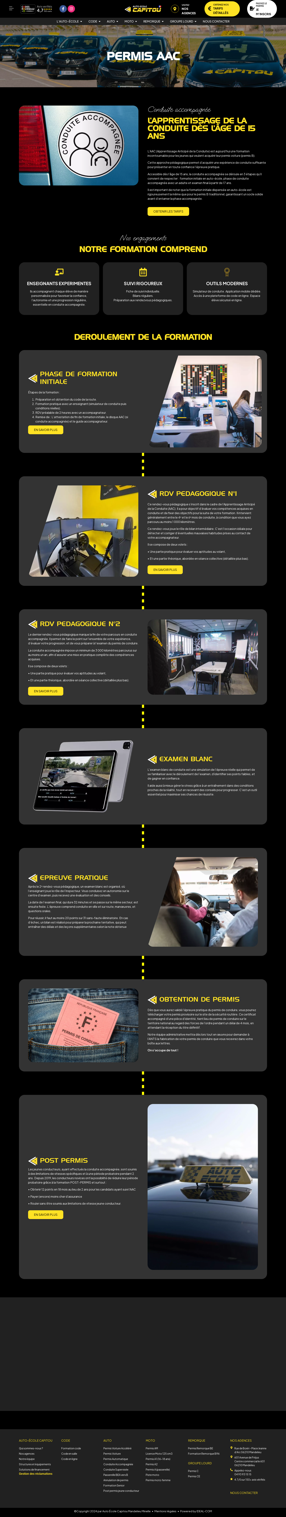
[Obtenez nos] (209, 8)
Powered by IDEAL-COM (196, 1511)
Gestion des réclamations (35, 1473)
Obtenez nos (221, 4)
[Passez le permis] (252, 8)
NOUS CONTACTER (244, 1493)
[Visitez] (175, 9)
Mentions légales (165, 1511)
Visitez (185, 5)
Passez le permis (261, 4)
